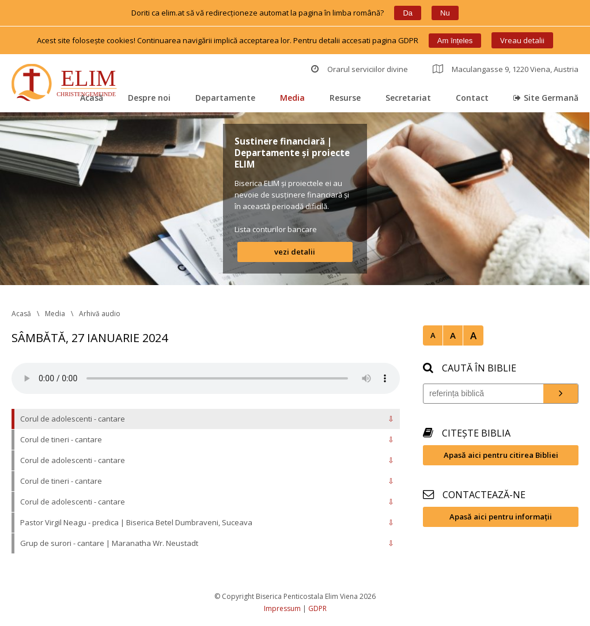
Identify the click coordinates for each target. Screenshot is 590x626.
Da (408, 13)
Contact (472, 97)
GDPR (317, 608)
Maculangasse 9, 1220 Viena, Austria (505, 69)
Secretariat (408, 97)
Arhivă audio (99, 313)
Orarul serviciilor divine (359, 69)
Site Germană (545, 97)
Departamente (225, 97)
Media (292, 97)
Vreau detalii (522, 40)
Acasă (91, 97)
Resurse (345, 97)
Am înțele (454, 40)
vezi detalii (294, 251)
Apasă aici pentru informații (500, 516)
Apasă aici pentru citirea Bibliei (501, 455)
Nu (445, 13)
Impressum (282, 608)
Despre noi (149, 97)
